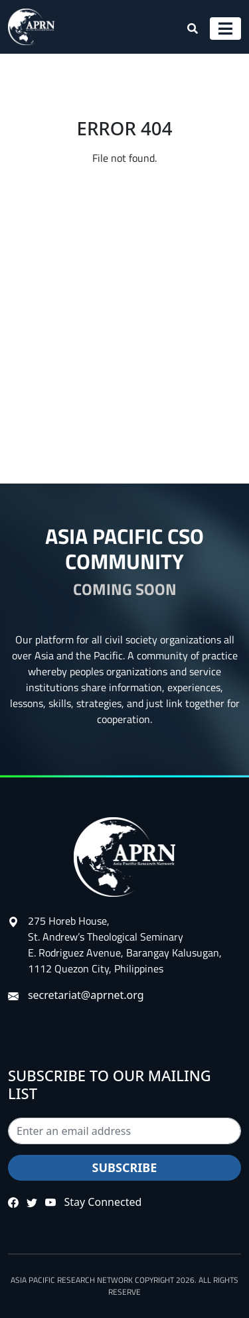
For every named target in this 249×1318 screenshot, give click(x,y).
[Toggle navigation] (225, 28)
